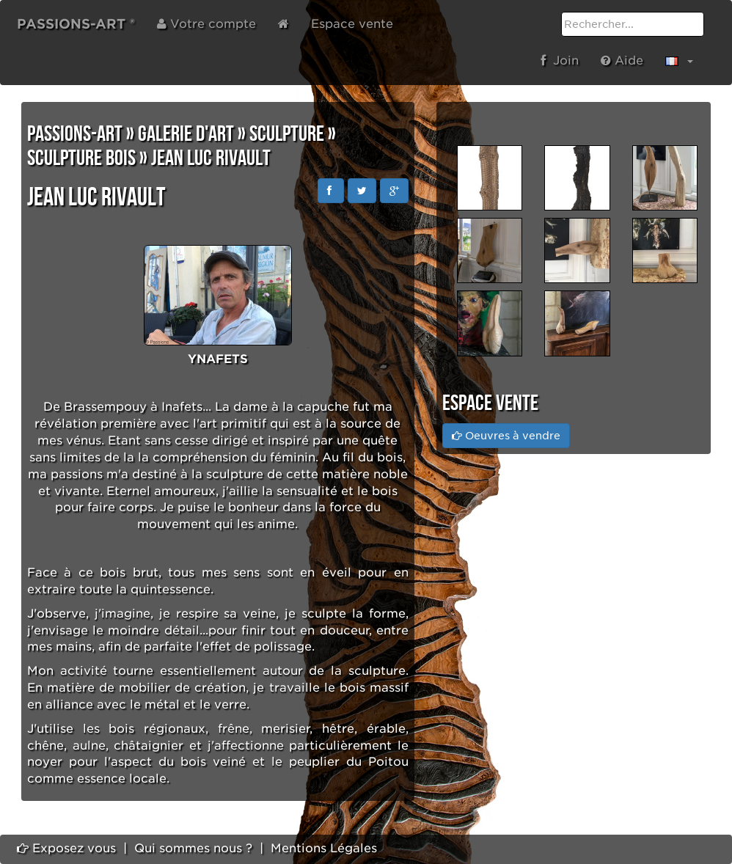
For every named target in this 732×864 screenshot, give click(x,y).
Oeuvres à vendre (506, 436)
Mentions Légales (324, 848)
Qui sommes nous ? (193, 848)
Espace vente (352, 24)
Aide (622, 60)
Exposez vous (66, 848)
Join (560, 60)
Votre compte (206, 24)
